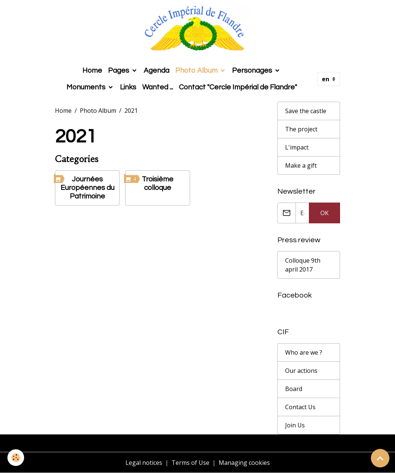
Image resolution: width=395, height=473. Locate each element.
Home (92, 70)
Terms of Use (190, 463)
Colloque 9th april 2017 (302, 264)
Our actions (301, 371)
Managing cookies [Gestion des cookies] (244, 463)
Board (293, 389)
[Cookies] (15, 457)
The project (301, 129)
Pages (119, 70)
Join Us (295, 425)
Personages (253, 70)
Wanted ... (157, 87)
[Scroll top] (380, 458)
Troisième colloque (157, 183)
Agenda (156, 70)
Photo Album (197, 70)
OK (324, 213)
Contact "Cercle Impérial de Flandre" (238, 87)
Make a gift (301, 165)
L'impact (297, 147)
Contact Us (300, 407)
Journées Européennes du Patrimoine (87, 187)
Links (128, 87)
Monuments (86, 87)
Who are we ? (303, 352)
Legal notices (143, 463)
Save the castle (305, 111)
